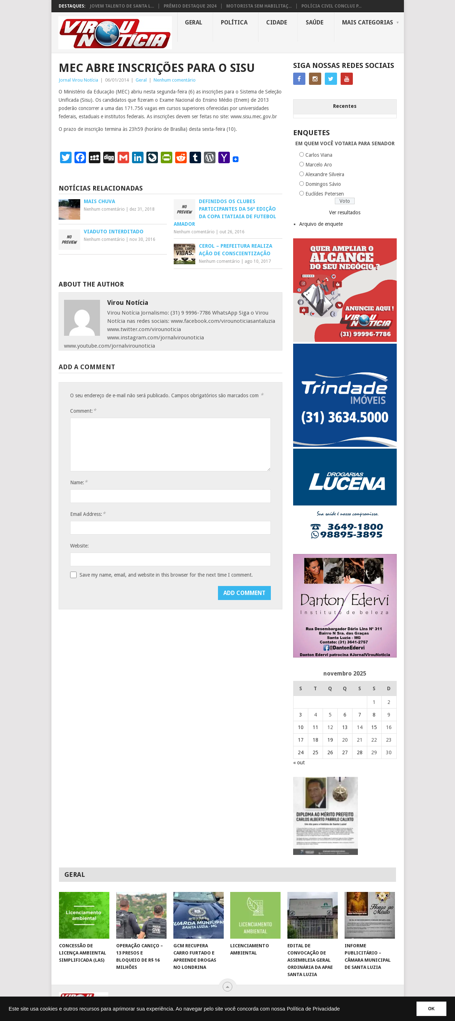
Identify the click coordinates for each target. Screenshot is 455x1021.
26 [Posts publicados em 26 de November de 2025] (330, 752)
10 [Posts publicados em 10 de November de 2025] (301, 727)
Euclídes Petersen (324, 194)
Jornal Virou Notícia (78, 80)
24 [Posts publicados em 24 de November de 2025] (301, 752)
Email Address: (87, 514)
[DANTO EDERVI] (345, 656)
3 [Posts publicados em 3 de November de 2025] (300, 715)
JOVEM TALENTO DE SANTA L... (122, 6)
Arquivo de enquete (321, 224)
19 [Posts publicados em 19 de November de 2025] (330, 740)
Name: (78, 482)
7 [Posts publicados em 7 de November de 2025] (359, 715)
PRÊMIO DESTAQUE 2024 (190, 6)
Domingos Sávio (323, 184)
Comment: (83, 410)
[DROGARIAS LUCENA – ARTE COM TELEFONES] (345, 550)
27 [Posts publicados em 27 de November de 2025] (345, 752)
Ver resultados (344, 212)
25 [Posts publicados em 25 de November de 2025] (315, 752)
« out (299, 762)
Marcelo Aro (318, 165)
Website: (79, 546)
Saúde (314, 22)
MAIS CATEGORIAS (367, 22)
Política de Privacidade (313, 1009)
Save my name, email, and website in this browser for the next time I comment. (166, 575)
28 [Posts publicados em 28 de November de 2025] (360, 752)
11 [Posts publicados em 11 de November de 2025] (315, 727)
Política (234, 22)
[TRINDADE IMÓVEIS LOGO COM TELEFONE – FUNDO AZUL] (345, 445)
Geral (193, 22)
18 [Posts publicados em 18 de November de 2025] (315, 740)
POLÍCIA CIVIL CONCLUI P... (331, 6)
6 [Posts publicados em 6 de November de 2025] (344, 715)
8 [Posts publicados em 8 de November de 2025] (374, 715)
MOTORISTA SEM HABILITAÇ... (259, 6)
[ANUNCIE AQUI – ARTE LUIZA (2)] (345, 340)
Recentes (344, 106)
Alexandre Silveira (324, 174)
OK (430, 1008)
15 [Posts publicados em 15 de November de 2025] (374, 727)
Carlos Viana (318, 155)
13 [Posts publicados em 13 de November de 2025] (345, 727)
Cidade (276, 22)
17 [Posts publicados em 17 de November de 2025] (301, 740)
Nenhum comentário (175, 80)
